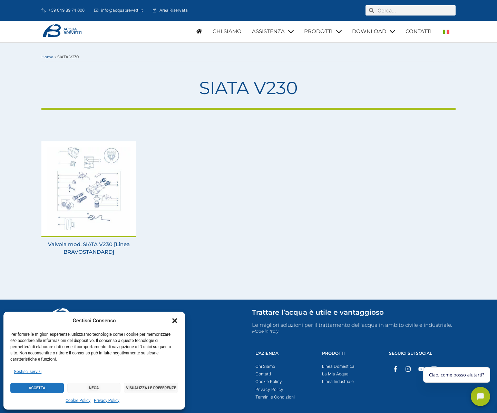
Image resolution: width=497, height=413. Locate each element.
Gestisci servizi (27, 371)
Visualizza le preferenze (151, 388)
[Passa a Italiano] (446, 31)
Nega (94, 388)
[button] (174, 320)
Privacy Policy (106, 400)
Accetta (37, 388)
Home (47, 56)
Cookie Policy (78, 400)
